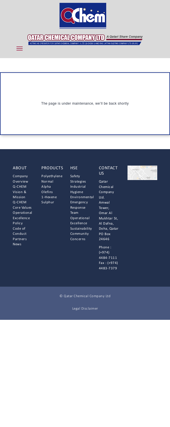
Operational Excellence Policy (22, 218)
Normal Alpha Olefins (47, 187)
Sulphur (47, 202)
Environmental (82, 197)
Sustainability (81, 229)
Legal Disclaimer (85, 308)
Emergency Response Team (79, 207)
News (17, 244)
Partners (20, 239)
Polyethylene (51, 176)
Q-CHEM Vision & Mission (19, 192)
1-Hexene (49, 197)
